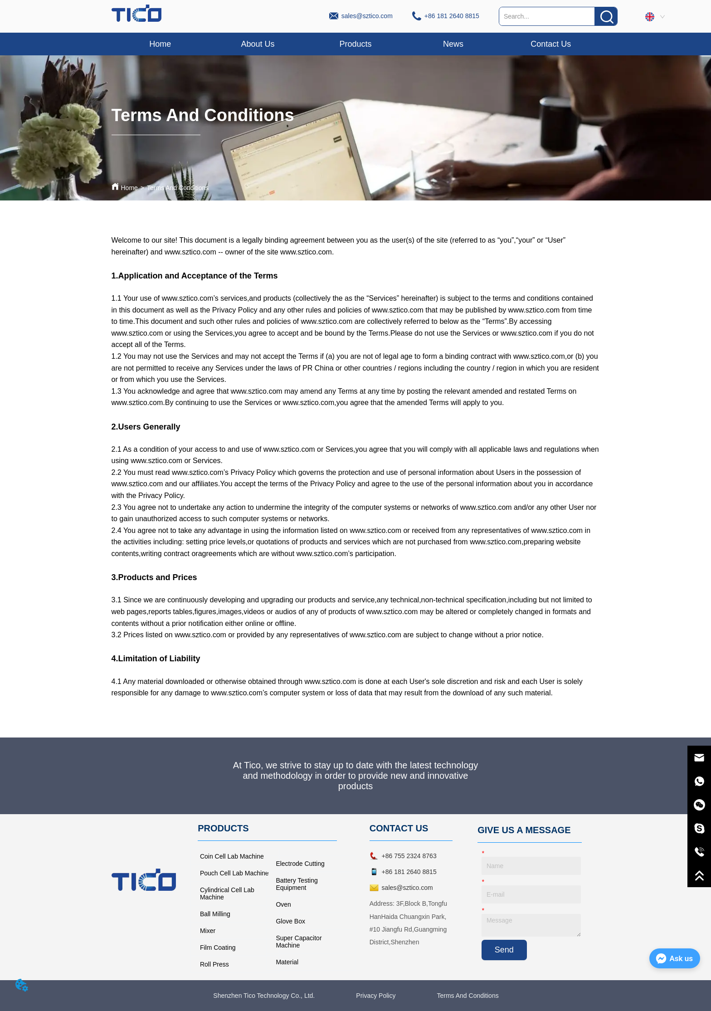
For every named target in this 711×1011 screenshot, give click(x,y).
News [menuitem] (453, 44)
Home (129, 187)
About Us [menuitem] (258, 44)
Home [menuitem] (160, 44)
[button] (355, 44)
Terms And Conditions (178, 187)
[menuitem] (355, 44)
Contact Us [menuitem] (551, 44)
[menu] (356, 44)
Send (504, 949)
